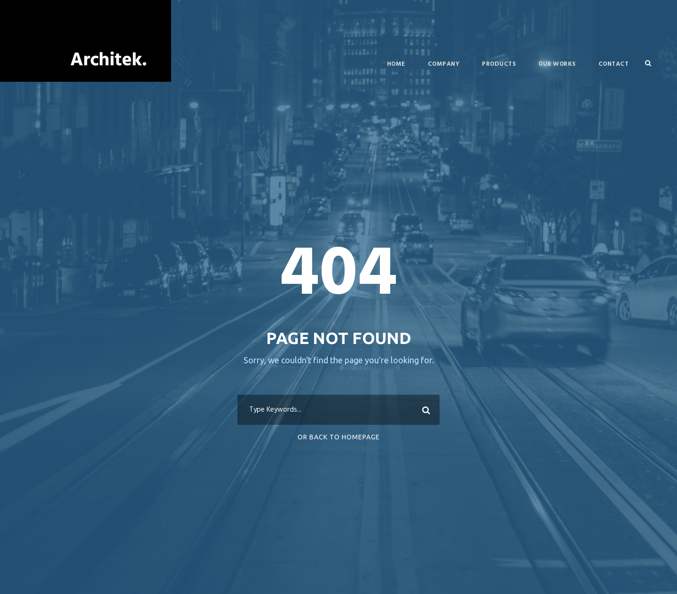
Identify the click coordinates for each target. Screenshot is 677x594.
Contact (613, 64)
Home (396, 64)
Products (499, 64)
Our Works (557, 64)
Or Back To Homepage (339, 437)
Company (444, 64)
